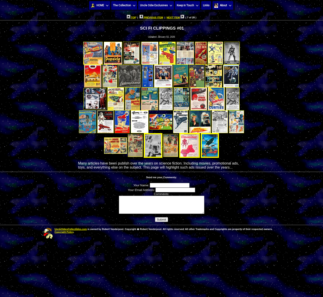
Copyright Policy (64, 235)
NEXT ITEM (175, 17)
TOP (131, 17)
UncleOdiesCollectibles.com (71, 232)
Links (206, 5)
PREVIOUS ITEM (151, 17)
